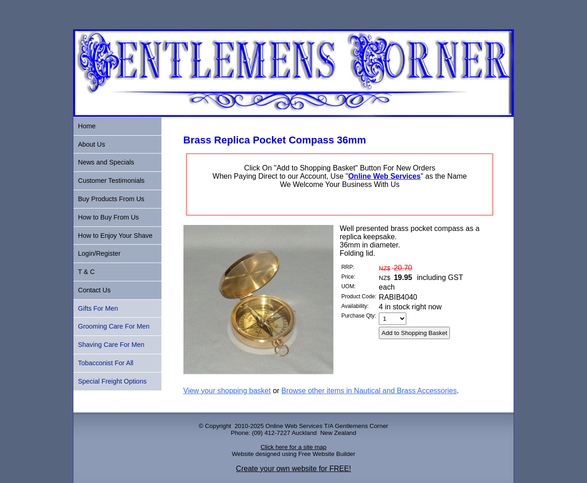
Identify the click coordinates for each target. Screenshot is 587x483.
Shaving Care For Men (111, 344)
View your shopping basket (227, 391)
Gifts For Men (98, 308)
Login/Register (99, 253)
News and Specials (106, 162)
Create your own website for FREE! (293, 468)
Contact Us (94, 290)
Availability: (355, 306)
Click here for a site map (293, 447)
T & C (86, 271)
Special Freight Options (112, 381)
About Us (91, 144)
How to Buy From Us (108, 217)
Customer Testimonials (111, 180)
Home (86, 126)
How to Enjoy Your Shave (115, 235)
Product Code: (359, 296)
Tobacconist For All (105, 363)
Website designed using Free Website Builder (293, 453)
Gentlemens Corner (361, 426)
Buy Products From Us (111, 199)
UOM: (348, 286)
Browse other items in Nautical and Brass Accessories (369, 391)
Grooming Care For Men (114, 326)
